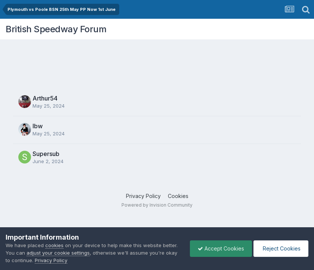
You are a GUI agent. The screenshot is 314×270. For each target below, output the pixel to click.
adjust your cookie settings (58, 253)
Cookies (178, 196)
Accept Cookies (221, 248)
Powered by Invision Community (157, 205)
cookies (54, 245)
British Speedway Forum (56, 29)
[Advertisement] (157, 62)
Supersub (46, 154)
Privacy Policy (143, 196)
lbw (38, 126)
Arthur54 (45, 98)
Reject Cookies (281, 248)
